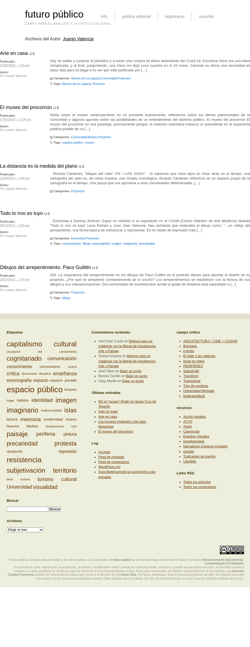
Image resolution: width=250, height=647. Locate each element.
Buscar (13, 500)
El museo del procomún (26, 107)
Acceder (104, 452)
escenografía (101, 243)
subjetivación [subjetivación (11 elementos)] (26, 470)
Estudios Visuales (196, 436)
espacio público (72, 142)
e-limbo (188, 351)
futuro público (54, 14)
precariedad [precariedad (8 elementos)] (22, 443)
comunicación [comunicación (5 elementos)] (62, 358)
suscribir (206, 16)
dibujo (86, 243)
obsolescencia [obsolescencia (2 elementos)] (55, 426)
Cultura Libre (127, 574)
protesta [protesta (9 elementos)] (65, 443)
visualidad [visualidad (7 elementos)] (45, 487)
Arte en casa (14, 53)
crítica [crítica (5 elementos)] (13, 373)
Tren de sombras (195, 386)
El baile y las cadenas (199, 356)
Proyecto (99, 83)
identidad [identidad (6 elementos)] (42, 400)
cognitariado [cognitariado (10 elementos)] (24, 358)
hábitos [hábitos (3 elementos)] (23, 400)
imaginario (130, 243)
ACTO (187, 422)
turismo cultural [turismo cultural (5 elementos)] (57, 479)
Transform (190, 376)
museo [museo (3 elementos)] (71, 419)
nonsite (188, 451)
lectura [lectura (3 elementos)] (12, 419)
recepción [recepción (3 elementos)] (15, 451)
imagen (116, 243)
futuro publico (122, 559)
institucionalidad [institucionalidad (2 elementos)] (51, 410)
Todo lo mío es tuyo (21, 213)
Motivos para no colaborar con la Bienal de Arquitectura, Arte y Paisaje (127, 346)
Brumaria (190, 346)
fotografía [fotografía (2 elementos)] (70, 389)
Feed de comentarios (113, 462)
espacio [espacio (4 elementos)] (40, 380)
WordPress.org (109, 467)
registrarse (175, 16)
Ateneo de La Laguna (85, 78)
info (104, 16)
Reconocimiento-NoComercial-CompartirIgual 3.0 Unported (223, 561)
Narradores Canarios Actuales (205, 446)
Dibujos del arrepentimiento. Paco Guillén (45, 267)
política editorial (136, 16)
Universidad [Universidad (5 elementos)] (19, 487)
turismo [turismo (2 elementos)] (25, 479)
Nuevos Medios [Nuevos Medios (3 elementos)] (22, 426)
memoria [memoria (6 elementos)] (30, 419)
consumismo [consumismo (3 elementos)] (50, 367)
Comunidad (108, 78)
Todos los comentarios (199, 487)
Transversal (192, 381)
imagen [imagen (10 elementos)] (66, 400)
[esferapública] (194, 396)
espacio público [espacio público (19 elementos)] (35, 389)
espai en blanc (194, 361)
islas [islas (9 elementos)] (70, 410)
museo (89, 142)
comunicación (71, 243)
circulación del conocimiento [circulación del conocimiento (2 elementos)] (42, 351)
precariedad (147, 243)
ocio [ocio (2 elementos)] (74, 426)
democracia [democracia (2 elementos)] (29, 373)
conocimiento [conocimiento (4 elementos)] (19, 366)
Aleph (187, 426)
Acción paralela (194, 417)
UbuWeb (189, 461)
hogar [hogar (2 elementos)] (10, 400)
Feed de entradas (111, 457)
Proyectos (124, 78)
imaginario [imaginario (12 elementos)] (22, 410)
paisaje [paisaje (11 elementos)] (17, 434)
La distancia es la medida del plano (38, 166)
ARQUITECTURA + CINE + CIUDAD (210, 341)
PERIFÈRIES (193, 366)
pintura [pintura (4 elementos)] (70, 434)
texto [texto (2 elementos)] (10, 479)
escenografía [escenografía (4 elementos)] (19, 380)
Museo (91, 137)
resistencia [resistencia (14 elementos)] (24, 460)
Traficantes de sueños (199, 456)
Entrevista (78, 238)
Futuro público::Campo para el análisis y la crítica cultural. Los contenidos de (60, 559)
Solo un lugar (108, 411)
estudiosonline (193, 441)
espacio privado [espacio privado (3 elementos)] (63, 380)
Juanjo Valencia (78, 39)
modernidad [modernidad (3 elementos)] (53, 419)
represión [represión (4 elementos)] (68, 451)
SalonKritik (191, 371)
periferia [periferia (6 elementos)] (45, 434)
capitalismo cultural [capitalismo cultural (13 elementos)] (42, 344)
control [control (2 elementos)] (72, 366)
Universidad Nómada (198, 391)
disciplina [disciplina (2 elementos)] (45, 373)
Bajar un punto (131, 371)
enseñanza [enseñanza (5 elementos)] (65, 373)
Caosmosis (191, 431)
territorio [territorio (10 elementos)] (65, 470)
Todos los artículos (197, 482)
